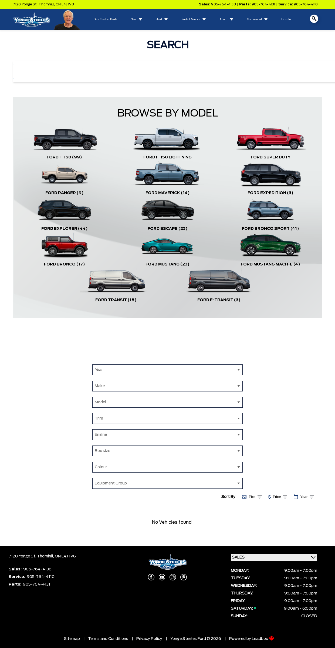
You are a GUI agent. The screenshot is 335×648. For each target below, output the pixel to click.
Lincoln (286, 19)
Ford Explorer (64, 229)
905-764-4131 (263, 4)
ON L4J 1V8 (65, 4)
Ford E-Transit (219, 300)
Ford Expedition (270, 193)
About (224, 19)
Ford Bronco (64, 264)
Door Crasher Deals (105, 19)
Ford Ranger (64, 193)
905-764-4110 (306, 4)
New (133, 19)
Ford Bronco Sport (270, 229)
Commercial (254, 19)
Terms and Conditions (108, 639)
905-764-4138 (223, 4)
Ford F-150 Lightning (167, 157)
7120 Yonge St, (25, 4)
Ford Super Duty (270, 157)
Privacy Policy (149, 639)
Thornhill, (47, 4)
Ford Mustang (167, 264)
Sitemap (72, 639)
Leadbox (263, 639)
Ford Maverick (167, 193)
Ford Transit (116, 300)
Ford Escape (168, 229)
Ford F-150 (64, 157)
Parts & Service (190, 19)
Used (159, 19)
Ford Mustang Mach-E (270, 264)
